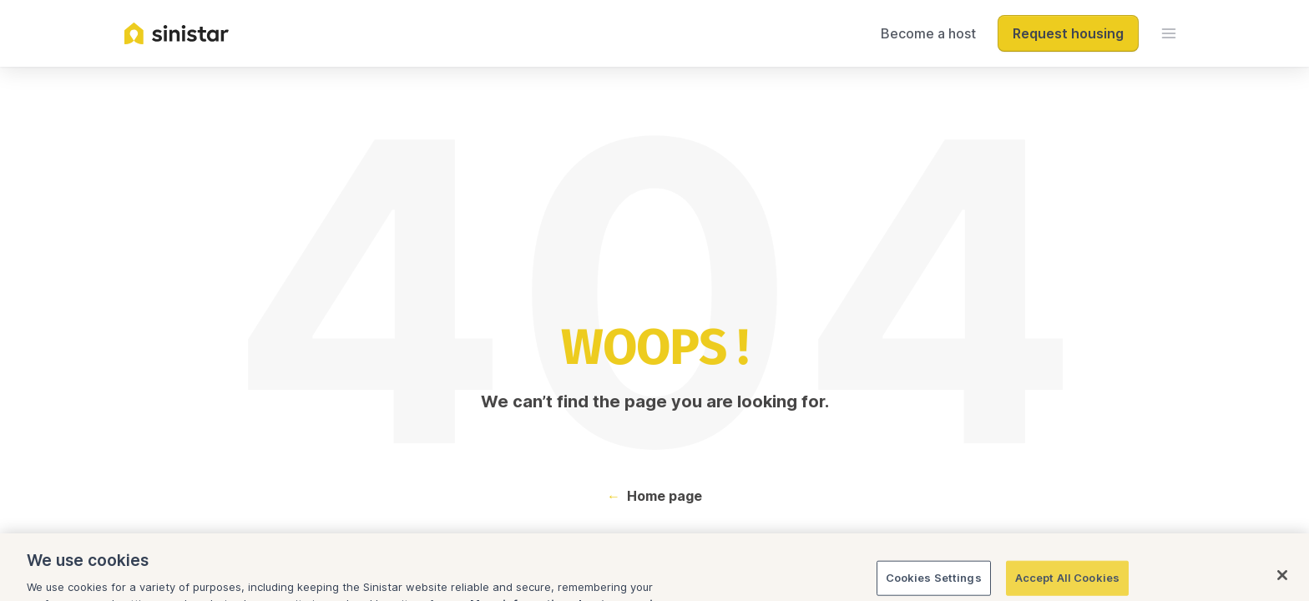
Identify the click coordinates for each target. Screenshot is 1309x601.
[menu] (1169, 33)
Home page (664, 495)
